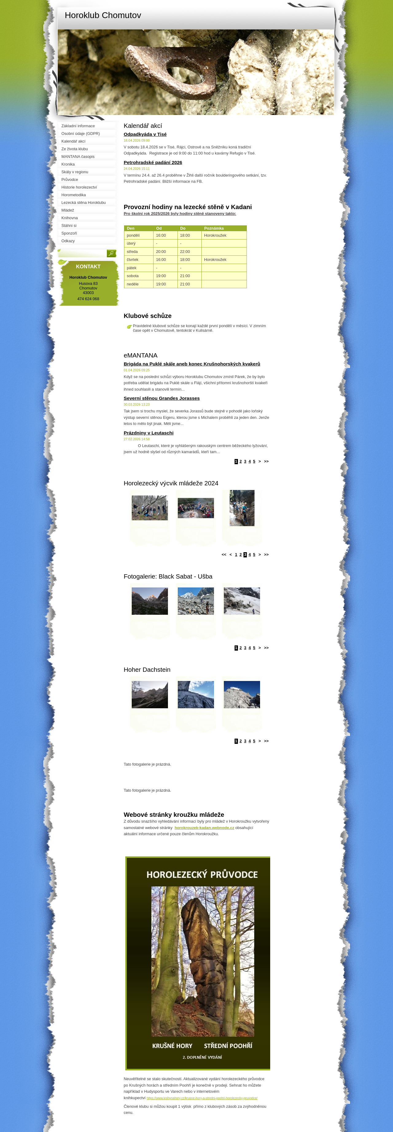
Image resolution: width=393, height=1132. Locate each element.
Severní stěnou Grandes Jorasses (162, 398)
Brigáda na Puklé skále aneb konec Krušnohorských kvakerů (192, 363)
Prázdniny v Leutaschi (148, 432)
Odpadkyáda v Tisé (145, 134)
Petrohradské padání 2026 (153, 162)
